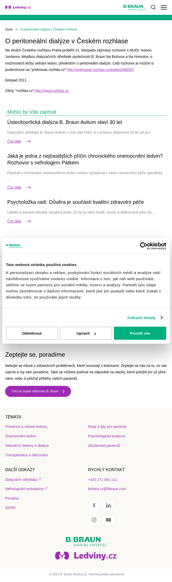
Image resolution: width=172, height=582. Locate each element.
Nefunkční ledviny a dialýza (27, 445)
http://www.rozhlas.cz (52, 91)
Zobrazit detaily (141, 317)
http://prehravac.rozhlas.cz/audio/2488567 (100, 70)
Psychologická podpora (106, 436)
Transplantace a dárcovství (26, 455)
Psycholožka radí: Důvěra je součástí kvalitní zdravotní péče (75, 202)
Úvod (8, 29)
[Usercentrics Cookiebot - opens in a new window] (143, 246)
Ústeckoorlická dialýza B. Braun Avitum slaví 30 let (64, 122)
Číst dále (19, 141)
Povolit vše (140, 333)
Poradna (12, 498)
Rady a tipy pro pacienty (107, 427)
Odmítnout (32, 333)
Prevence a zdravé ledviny (26, 427)
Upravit (86, 333)
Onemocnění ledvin (20, 436)
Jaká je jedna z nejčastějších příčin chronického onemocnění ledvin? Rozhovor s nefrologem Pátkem (85, 159)
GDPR (10, 508)
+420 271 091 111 (102, 480)
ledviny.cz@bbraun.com (107, 489)
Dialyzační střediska (21, 480)
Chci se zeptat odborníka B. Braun (35, 391)
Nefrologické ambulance (24, 489)
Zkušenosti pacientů (104, 445)
